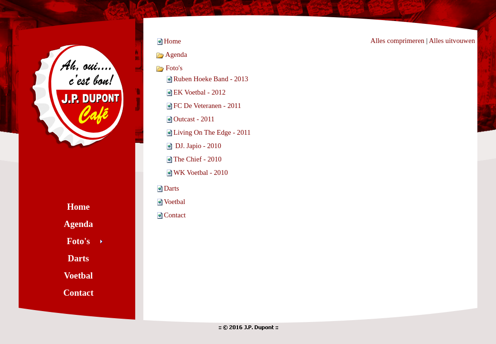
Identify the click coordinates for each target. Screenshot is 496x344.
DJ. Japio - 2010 (197, 146)
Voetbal (174, 201)
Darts (171, 188)
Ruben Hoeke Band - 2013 (210, 79)
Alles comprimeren (397, 40)
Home (172, 41)
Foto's (169, 68)
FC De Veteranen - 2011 (207, 105)
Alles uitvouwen (452, 40)
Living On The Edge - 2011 (212, 132)
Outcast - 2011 (194, 119)
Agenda (171, 54)
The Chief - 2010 (197, 159)
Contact (175, 215)
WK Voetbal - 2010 (200, 172)
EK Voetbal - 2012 (199, 92)
